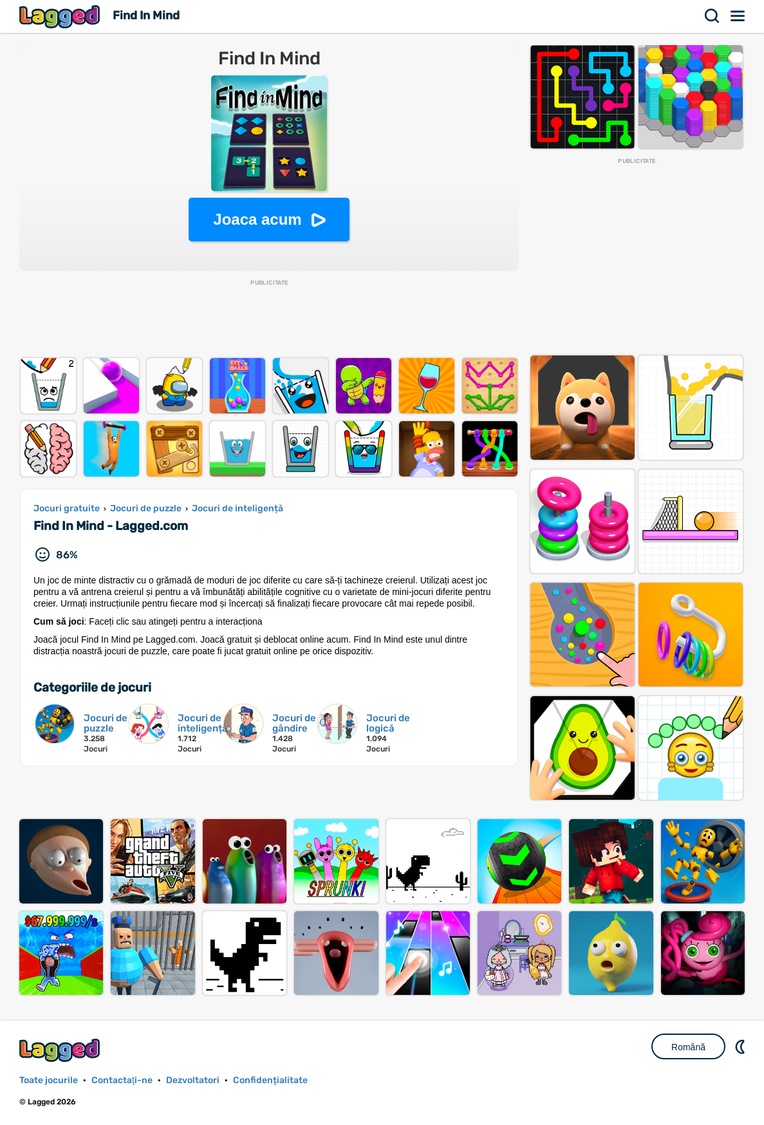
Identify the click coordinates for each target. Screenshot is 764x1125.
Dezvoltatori (192, 1080)
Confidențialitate (270, 1080)
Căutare (712, 16)
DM (741, 1046)
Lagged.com (61, 1050)
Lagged (61, 16)
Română (688, 1047)
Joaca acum (257, 219)
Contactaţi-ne (122, 1080)
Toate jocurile (48, 1080)
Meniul (738, 16)
